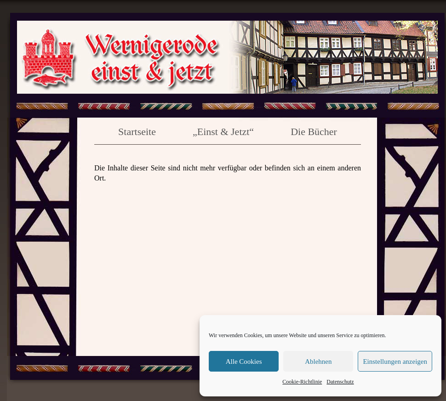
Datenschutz (340, 381)
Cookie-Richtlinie (302, 381)
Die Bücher (314, 132)
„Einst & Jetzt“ (223, 132)
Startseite (137, 132)
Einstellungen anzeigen (395, 361)
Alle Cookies (244, 361)
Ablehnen (318, 361)
